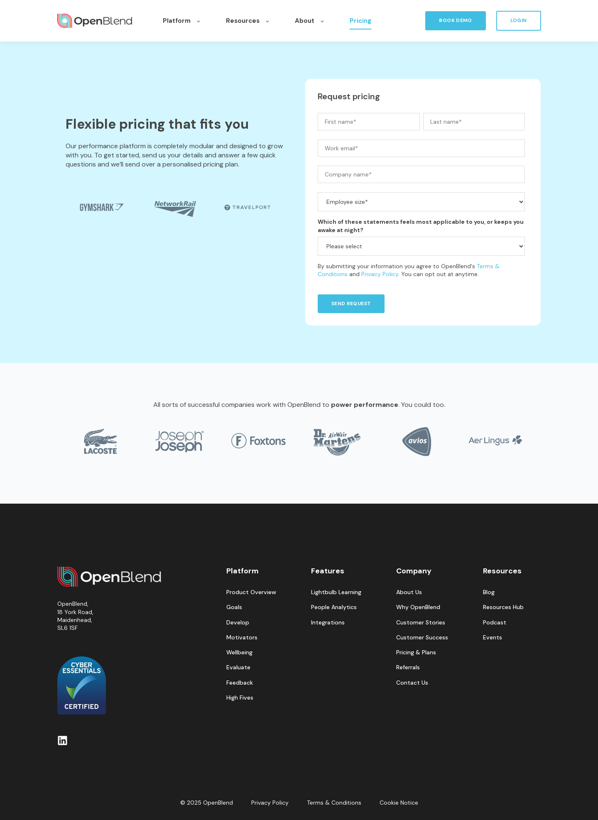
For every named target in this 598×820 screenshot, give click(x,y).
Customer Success (422, 637)
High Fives (239, 697)
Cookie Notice (399, 802)
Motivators (241, 637)
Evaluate (238, 667)
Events (492, 637)
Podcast (494, 622)
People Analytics (334, 607)
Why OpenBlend (418, 607)
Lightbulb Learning (336, 592)
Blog (489, 592)
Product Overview (251, 592)
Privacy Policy (379, 274)
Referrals (408, 667)
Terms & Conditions (334, 802)
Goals (234, 607)
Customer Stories (420, 622)
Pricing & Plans (416, 652)
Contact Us (412, 682)
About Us (409, 592)
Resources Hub (503, 607)
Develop (237, 622)
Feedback (239, 682)
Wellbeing (239, 652)
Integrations (328, 622)
